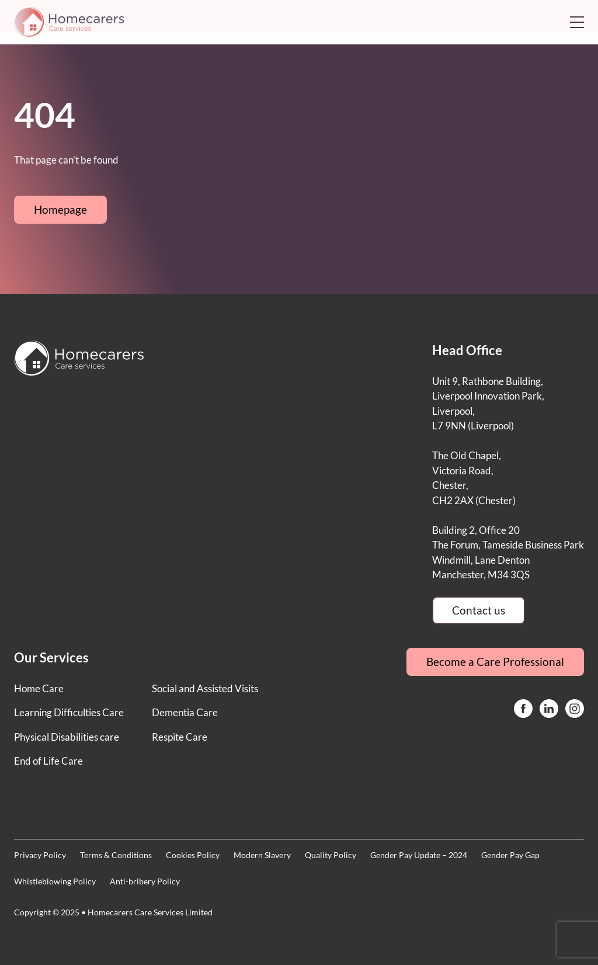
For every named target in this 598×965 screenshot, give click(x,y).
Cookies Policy (193, 855)
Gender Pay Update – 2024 (418, 855)
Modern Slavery (262, 855)
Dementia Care (185, 712)
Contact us (478, 610)
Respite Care (179, 737)
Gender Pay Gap (510, 855)
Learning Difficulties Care (69, 712)
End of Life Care (48, 761)
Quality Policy (330, 855)
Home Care (39, 688)
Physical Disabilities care (66, 737)
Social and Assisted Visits (205, 688)
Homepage (60, 209)
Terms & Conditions (116, 855)
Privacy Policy (40, 855)
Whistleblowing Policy (55, 881)
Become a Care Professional (495, 661)
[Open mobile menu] (577, 22)
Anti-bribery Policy (145, 881)
